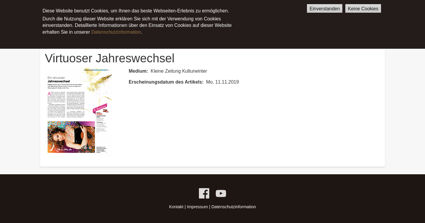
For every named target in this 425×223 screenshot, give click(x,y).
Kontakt (176, 206)
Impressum (197, 206)
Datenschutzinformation (116, 27)
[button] (78, 112)
